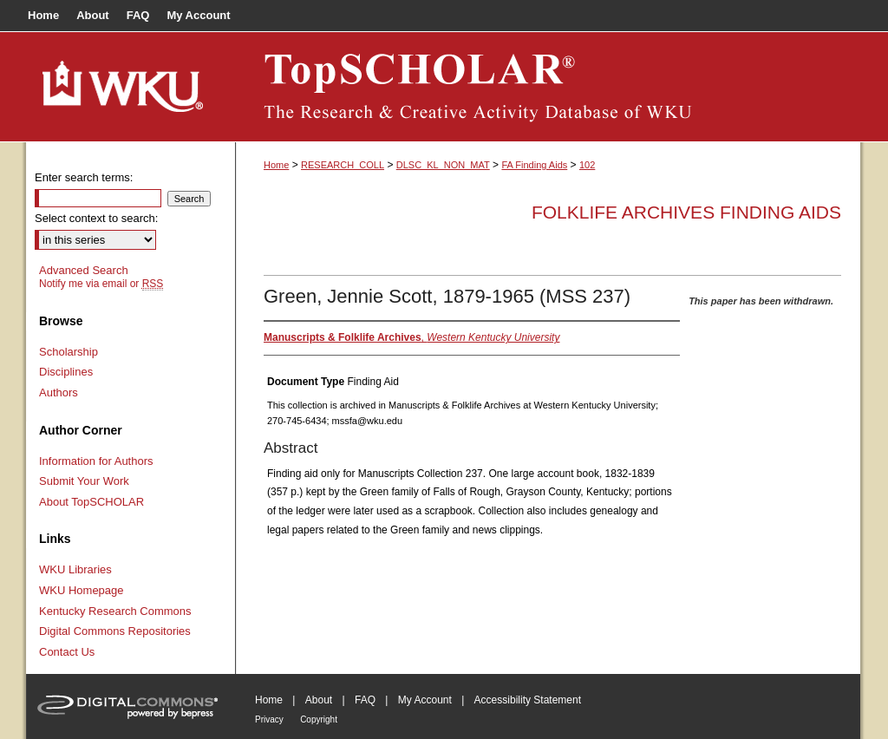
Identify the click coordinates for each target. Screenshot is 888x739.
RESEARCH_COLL (342, 165)
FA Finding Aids (534, 165)
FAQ (365, 700)
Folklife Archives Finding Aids (686, 212)
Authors (58, 392)
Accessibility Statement (527, 700)
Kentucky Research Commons (115, 611)
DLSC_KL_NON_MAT (443, 165)
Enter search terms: (84, 177)
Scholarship (68, 351)
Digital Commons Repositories (115, 631)
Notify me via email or (101, 284)
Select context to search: (96, 218)
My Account (425, 700)
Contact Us (67, 651)
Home (276, 165)
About (318, 700)
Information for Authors (96, 461)
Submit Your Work (84, 480)
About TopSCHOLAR (91, 501)
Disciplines (66, 371)
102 (587, 165)
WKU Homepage (81, 590)
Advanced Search (83, 270)
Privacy (269, 719)
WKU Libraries (75, 569)
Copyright (318, 719)
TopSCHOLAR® (548, 86)
